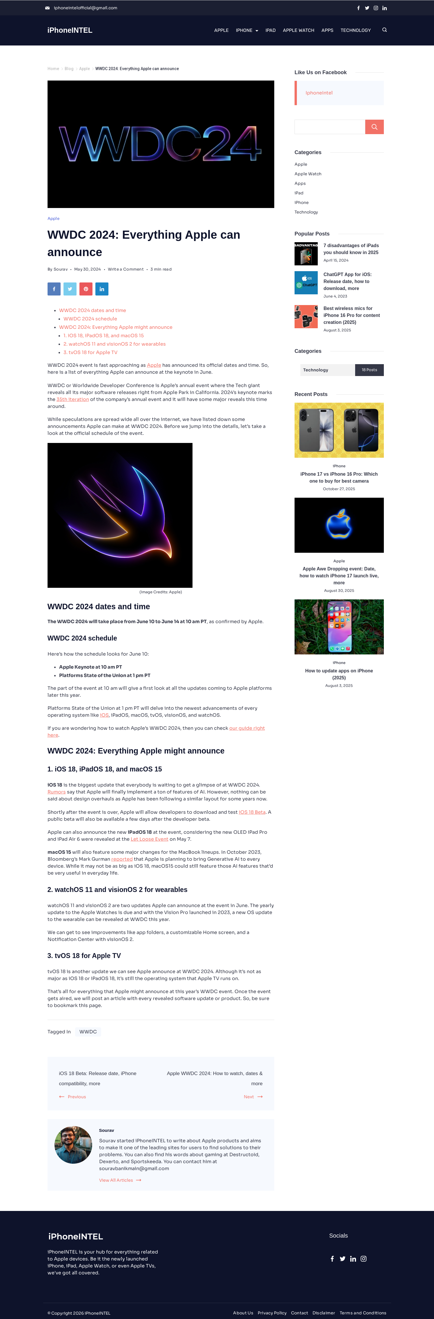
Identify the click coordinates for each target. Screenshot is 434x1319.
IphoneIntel (319, 93)
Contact (299, 1313)
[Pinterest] (87, 290)
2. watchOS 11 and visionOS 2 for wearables (114, 344)
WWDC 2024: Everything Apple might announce (115, 327)
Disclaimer (324, 1313)
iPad (271, 30)
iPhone (247, 30)
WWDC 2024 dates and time (92, 310)
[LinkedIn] (384, 8)
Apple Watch (298, 30)
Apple (221, 30)
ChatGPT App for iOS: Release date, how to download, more (348, 281)
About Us (243, 1313)
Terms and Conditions (363, 1313)
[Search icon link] (383, 30)
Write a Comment (126, 269)
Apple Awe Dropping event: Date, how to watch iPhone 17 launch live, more (339, 575)
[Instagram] (376, 8)
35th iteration (73, 399)
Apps (327, 30)
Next (249, 1096)
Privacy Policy (271, 1313)
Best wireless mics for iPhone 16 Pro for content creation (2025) (352, 315)
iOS (104, 715)
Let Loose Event (149, 839)
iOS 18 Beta (252, 812)
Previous (77, 1096)
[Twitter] (367, 8)
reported (122, 859)
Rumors (57, 792)
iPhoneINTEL (70, 30)
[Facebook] (358, 8)
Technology (356, 30)
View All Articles (116, 1180)
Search (374, 127)
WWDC (88, 1032)
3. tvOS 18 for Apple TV (90, 352)
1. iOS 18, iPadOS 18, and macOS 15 (103, 336)
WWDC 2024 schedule (90, 319)
